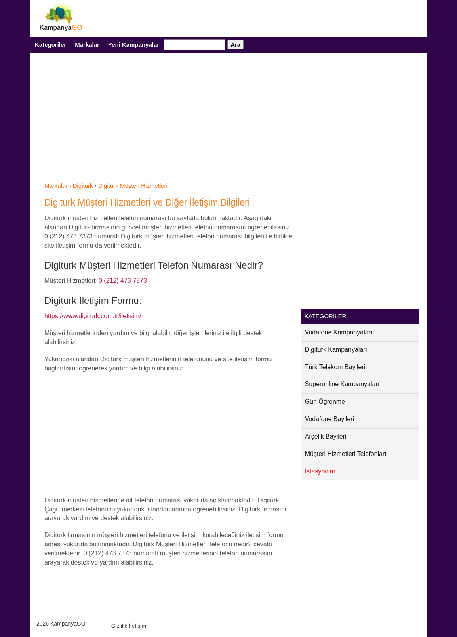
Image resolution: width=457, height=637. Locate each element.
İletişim (138, 626)
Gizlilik (119, 626)
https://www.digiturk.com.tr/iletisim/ (92, 316)
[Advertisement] (169, 122)
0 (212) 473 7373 (123, 280)
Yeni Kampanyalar (133, 44)
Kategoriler (50, 44)
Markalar (87, 44)
